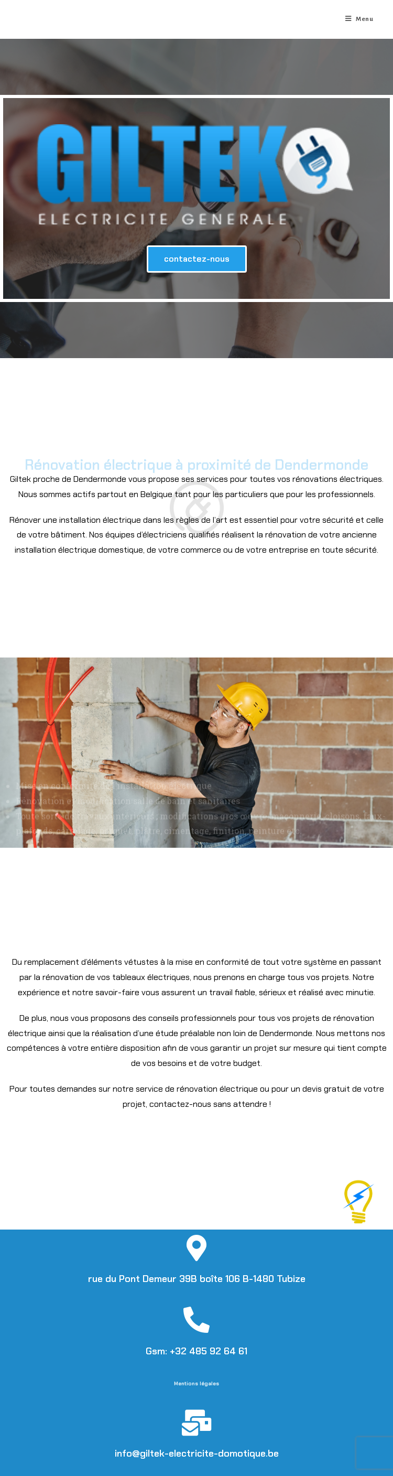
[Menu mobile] (359, 19)
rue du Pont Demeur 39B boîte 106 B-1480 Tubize (196, 1279)
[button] (197, 259)
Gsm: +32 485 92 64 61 (196, 1351)
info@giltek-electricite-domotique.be (197, 1453)
